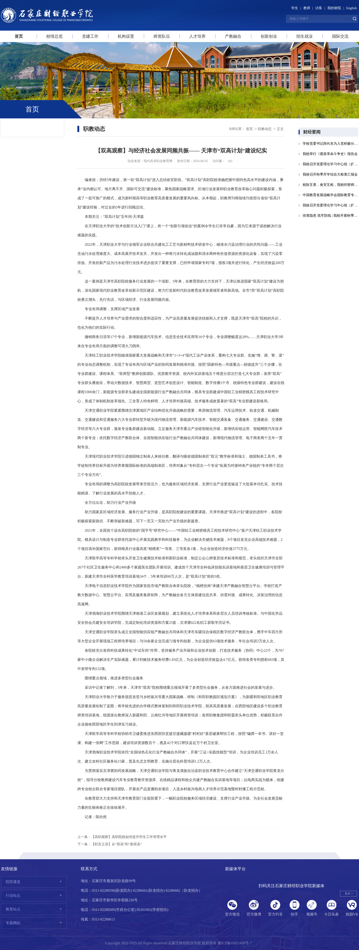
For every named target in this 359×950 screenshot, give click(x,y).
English (351, 8)
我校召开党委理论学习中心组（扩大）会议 (330, 164)
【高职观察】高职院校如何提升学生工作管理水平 (129, 837)
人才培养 (197, 36)
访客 (318, 8)
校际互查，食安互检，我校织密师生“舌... (330, 185)
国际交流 (340, 36)
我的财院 (334, 8)
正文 (280, 129)
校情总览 (54, 36)
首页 (19, 36)
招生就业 (304, 36)
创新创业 (269, 36)
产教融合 (233, 36)
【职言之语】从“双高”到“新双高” (116, 844)
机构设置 (126, 36)
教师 (306, 8)
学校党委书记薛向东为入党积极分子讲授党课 (330, 143)
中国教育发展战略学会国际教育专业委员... (330, 195)
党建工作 (90, 36)
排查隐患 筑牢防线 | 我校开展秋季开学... (330, 215)
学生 (294, 8)
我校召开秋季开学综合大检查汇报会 (330, 174)
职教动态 (265, 129)
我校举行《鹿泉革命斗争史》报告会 (330, 154)
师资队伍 (161, 36)
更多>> (349, 893)
